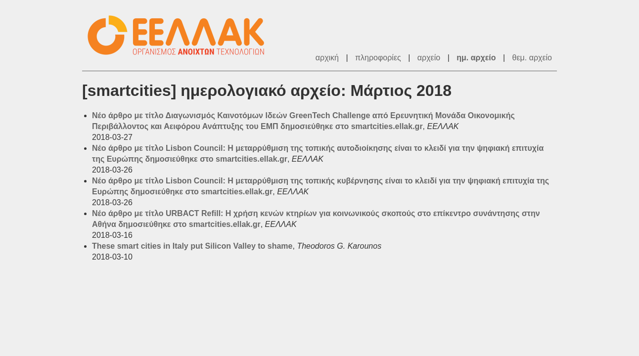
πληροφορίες (378, 57)
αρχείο (428, 57)
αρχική (327, 57)
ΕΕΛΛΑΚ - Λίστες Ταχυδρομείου (181, 35)
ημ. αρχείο (476, 57)
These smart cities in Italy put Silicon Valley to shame (192, 246)
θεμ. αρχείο (532, 57)
